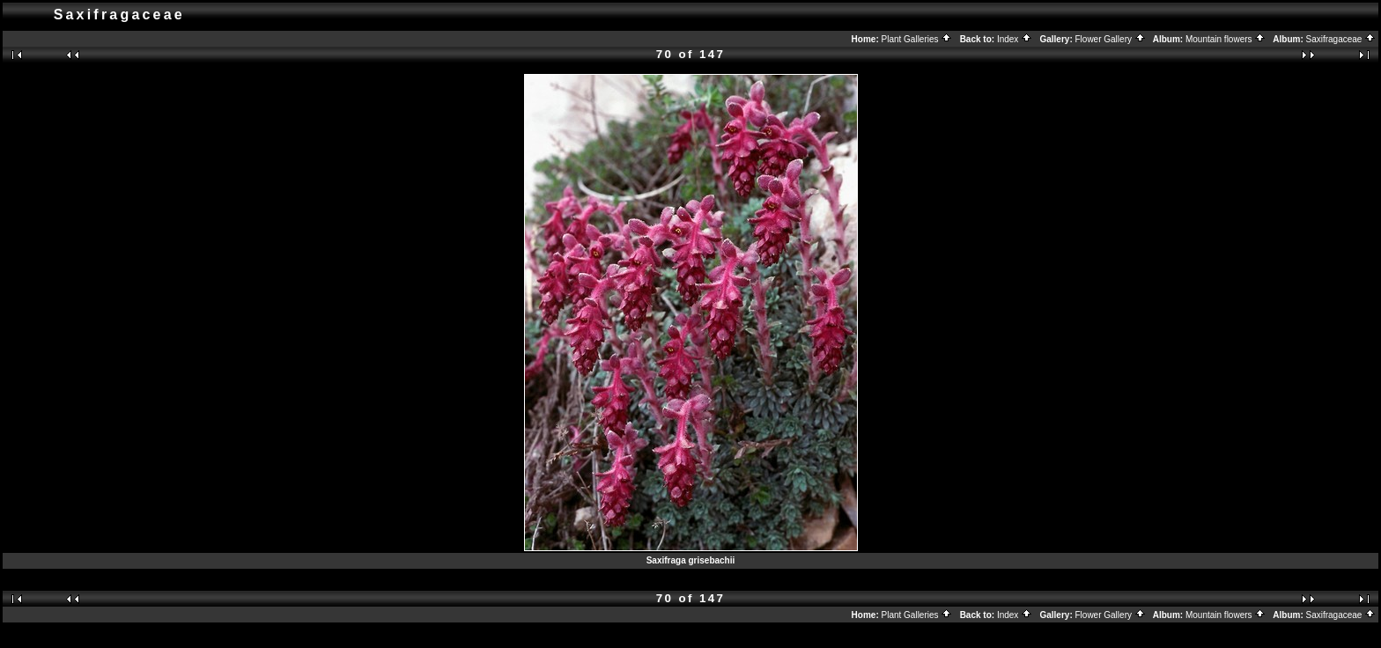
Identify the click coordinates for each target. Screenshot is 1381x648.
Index (1014, 39)
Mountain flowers (1225, 39)
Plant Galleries (917, 39)
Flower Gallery (1110, 39)
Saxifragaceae (1341, 39)
